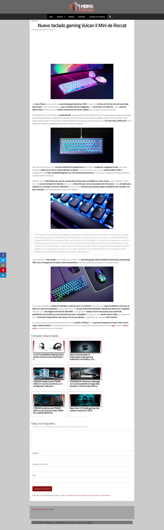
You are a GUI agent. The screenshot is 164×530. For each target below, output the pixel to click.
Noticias (71, 16)
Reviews (60, 16)
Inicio (51, 16)
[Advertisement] (82, 48)
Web (33, 475)
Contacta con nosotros (97, 16)
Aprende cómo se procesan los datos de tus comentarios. (88, 495)
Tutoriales (81, 16)
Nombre (36, 453)
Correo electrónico (40, 464)
